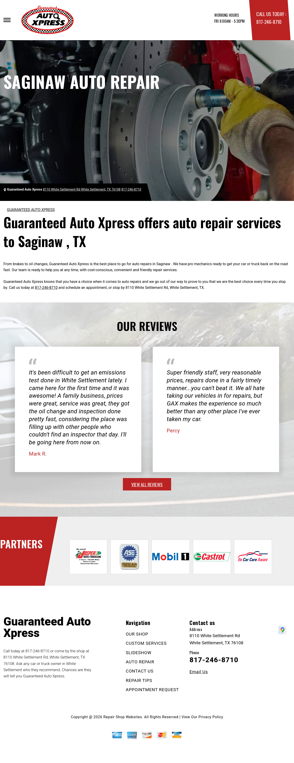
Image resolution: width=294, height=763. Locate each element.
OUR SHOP (137, 634)
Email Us (198, 672)
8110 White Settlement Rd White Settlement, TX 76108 (82, 189)
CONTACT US (140, 671)
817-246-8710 (268, 21)
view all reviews (147, 484)
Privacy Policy (210, 717)
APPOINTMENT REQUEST (152, 689)
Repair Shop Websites (122, 717)
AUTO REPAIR (140, 661)
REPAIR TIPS (139, 680)
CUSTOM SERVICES (146, 643)
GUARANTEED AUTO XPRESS (31, 210)
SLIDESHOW (139, 652)
